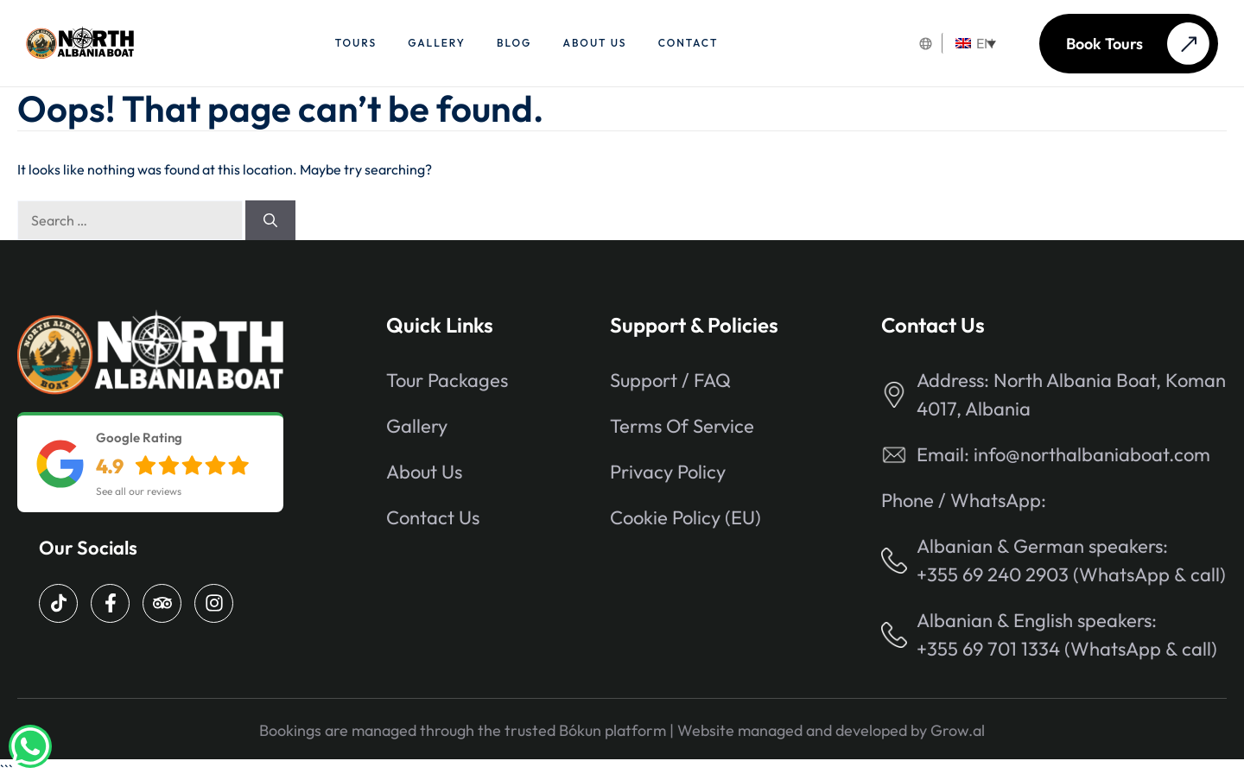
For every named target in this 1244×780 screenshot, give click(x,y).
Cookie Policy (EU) (685, 517)
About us (595, 42)
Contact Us (432, 517)
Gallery (436, 42)
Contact (688, 42)
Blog (514, 42)
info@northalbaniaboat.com (1092, 454)
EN (974, 43)
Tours (356, 42)
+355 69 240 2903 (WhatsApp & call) (1071, 574)
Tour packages (447, 380)
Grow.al (957, 730)
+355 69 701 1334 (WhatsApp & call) (1067, 649)
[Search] (270, 220)
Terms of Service (682, 426)
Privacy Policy (668, 472)
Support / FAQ (670, 380)
